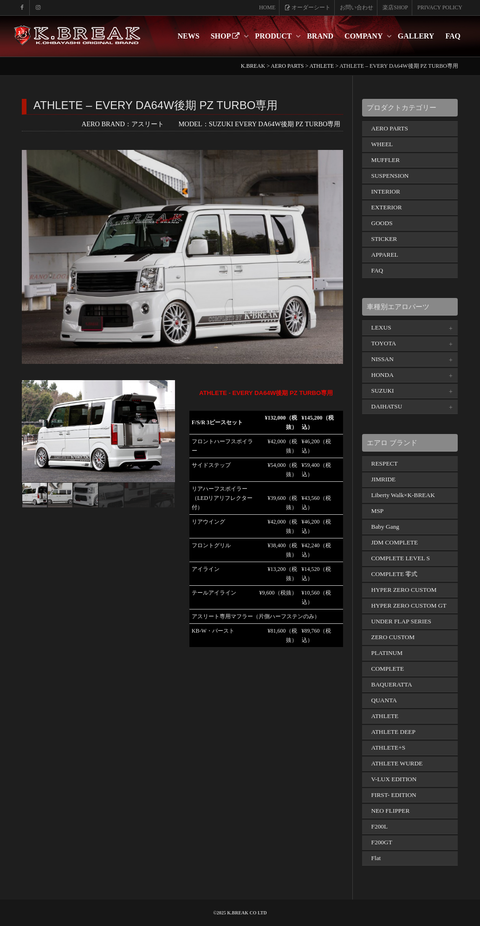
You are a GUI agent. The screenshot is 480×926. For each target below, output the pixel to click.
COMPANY (364, 36)
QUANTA (384, 700)
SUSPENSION (390, 175)
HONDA (382, 374)
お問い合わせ (356, 7)
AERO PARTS (389, 128)
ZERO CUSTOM (393, 637)
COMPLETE (387, 668)
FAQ (453, 36)
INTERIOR (385, 191)
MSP (377, 510)
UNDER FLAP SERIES (401, 621)
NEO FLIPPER (390, 810)
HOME (267, 7)
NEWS (189, 36)
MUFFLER (385, 159)
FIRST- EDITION (393, 794)
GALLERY (416, 36)
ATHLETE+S (388, 747)
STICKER (384, 238)
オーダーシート (308, 7)
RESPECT (384, 463)
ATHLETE (385, 715)
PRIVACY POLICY (439, 7)
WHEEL (382, 144)
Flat (376, 858)
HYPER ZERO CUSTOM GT (409, 605)
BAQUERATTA (391, 684)
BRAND (320, 36)
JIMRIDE (383, 479)
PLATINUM (387, 652)
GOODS (382, 223)
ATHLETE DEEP (393, 731)
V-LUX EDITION (394, 779)
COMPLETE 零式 (394, 573)
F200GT (381, 842)
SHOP (226, 36)
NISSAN (382, 359)
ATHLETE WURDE (397, 763)
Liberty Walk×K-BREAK (403, 495)
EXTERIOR (386, 207)
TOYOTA (383, 343)
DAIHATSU (386, 406)
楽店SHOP (395, 7)
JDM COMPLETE (394, 542)
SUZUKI (382, 390)
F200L (379, 826)
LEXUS (381, 327)
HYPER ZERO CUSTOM (404, 589)
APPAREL (384, 254)
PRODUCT (274, 36)
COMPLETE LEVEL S (400, 558)
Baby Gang (385, 526)
